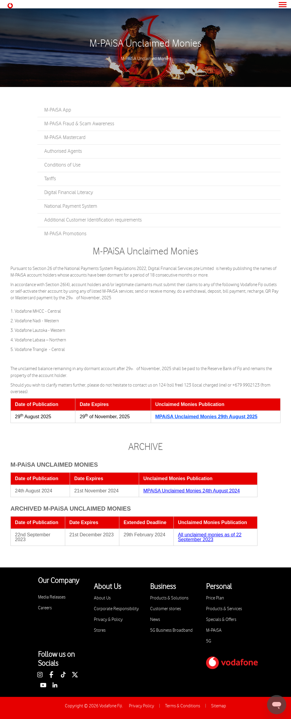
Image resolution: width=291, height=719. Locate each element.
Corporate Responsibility (116, 608)
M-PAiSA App (57, 110)
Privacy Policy (141, 706)
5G (208, 641)
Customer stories (165, 608)
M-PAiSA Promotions (65, 233)
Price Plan (215, 598)
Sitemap (218, 706)
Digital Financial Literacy (68, 192)
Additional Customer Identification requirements (93, 220)
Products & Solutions (169, 598)
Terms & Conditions (182, 706)
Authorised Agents (63, 151)
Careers (45, 607)
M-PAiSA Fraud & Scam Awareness (79, 123)
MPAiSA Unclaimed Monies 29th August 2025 (206, 416)
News (155, 619)
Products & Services (224, 608)
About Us (102, 598)
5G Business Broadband (171, 630)
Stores (100, 630)
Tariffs (50, 178)
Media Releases (51, 597)
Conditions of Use (62, 165)
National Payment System (70, 206)
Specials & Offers (221, 619)
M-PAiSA (214, 630)
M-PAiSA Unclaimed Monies (145, 43)
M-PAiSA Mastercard (65, 137)
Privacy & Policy (108, 619)
